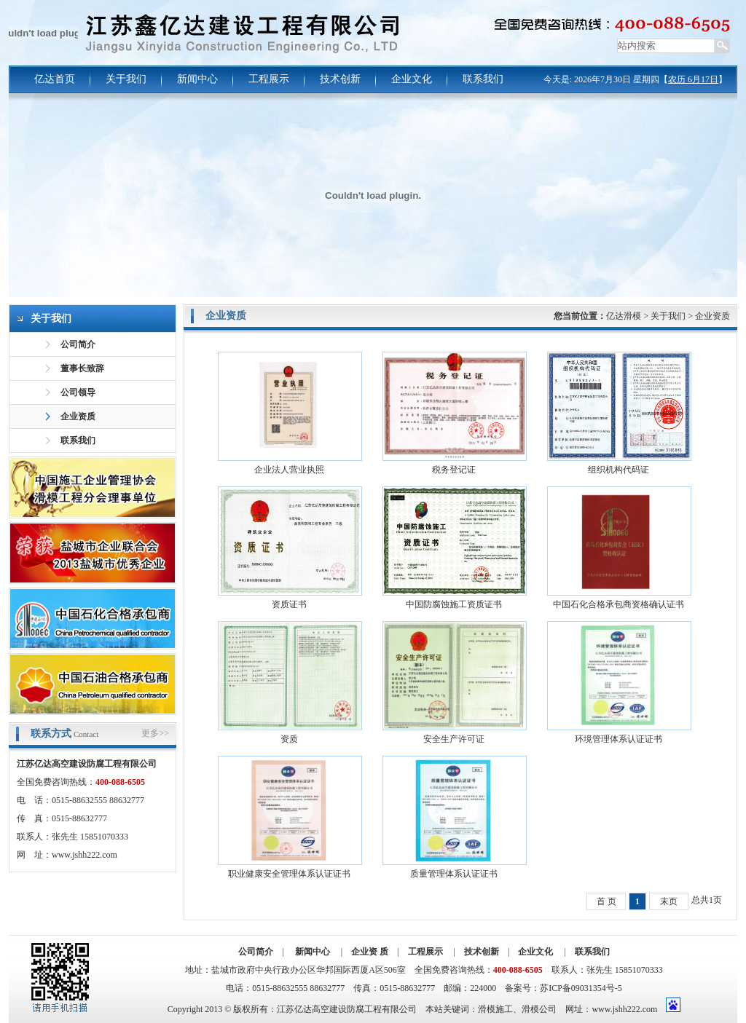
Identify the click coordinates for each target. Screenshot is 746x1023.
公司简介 (77, 344)
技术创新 (340, 79)
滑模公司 (539, 1009)
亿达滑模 (623, 316)
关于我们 (126, 79)
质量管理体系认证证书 (454, 874)
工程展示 (268, 79)
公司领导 (77, 392)
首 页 (606, 901)
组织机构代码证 (618, 470)
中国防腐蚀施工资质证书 (454, 604)
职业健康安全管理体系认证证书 (289, 874)
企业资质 (77, 416)
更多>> (155, 733)
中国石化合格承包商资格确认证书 (618, 604)
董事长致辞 (82, 368)
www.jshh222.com (84, 855)
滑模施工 (495, 1009)
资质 (289, 739)
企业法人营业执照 (289, 470)
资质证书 (289, 604)
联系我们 (483, 79)
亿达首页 (54, 79)
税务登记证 (454, 470)
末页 (669, 901)
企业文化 (411, 79)
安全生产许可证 (453, 739)
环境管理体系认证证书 (618, 739)
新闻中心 (197, 79)
